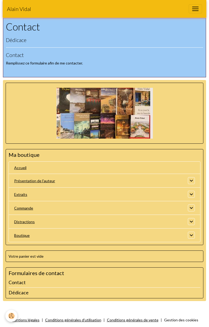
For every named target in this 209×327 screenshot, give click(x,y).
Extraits (20, 194)
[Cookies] (11, 316)
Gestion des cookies (181, 320)
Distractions (24, 221)
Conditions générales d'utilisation (73, 320)
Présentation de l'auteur (34, 180)
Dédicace (16, 40)
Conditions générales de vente (132, 320)
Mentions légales (25, 320)
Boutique (22, 235)
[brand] (19, 9)
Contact (15, 55)
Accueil (20, 167)
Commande (23, 208)
